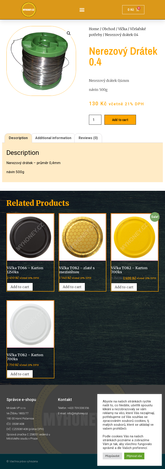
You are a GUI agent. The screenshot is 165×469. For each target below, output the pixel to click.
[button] (82, 10)
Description (18, 138)
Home (94, 29)
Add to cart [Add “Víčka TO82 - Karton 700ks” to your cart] (124, 287)
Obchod (108, 29)
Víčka (122, 29)
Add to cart (120, 119)
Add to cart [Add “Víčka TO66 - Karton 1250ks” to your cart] (20, 287)
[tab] (18, 138)
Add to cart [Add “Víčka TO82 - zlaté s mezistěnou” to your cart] (72, 287)
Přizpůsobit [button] (112, 456)
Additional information (53, 138)
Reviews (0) (88, 138)
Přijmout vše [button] (134, 456)
